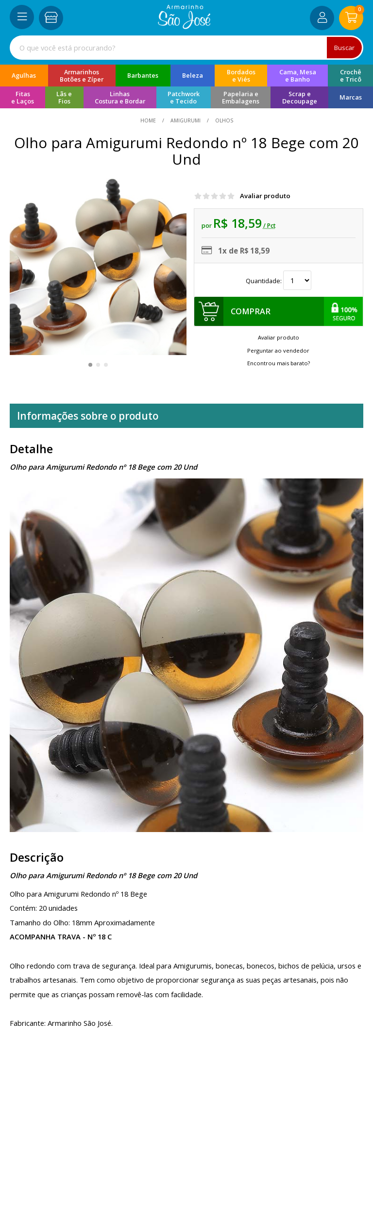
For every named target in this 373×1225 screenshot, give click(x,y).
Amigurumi (185, 120)
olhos (223, 120)
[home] (184, 26)
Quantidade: (278, 281)
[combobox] (186, 47)
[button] (90, 365)
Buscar (344, 47)
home (148, 120)
